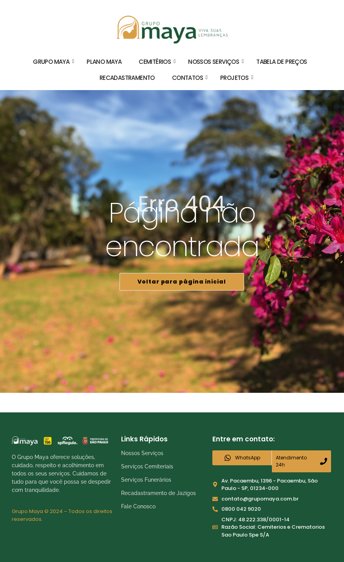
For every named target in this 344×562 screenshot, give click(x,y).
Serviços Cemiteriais (147, 466)
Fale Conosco (138, 506)
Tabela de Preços (281, 62)
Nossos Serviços (216, 62)
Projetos (236, 78)
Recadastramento (127, 78)
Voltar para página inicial (182, 282)
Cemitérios (157, 62)
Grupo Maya (53, 62)
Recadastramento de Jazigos (158, 493)
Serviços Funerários (146, 480)
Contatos (190, 78)
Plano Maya (104, 62)
